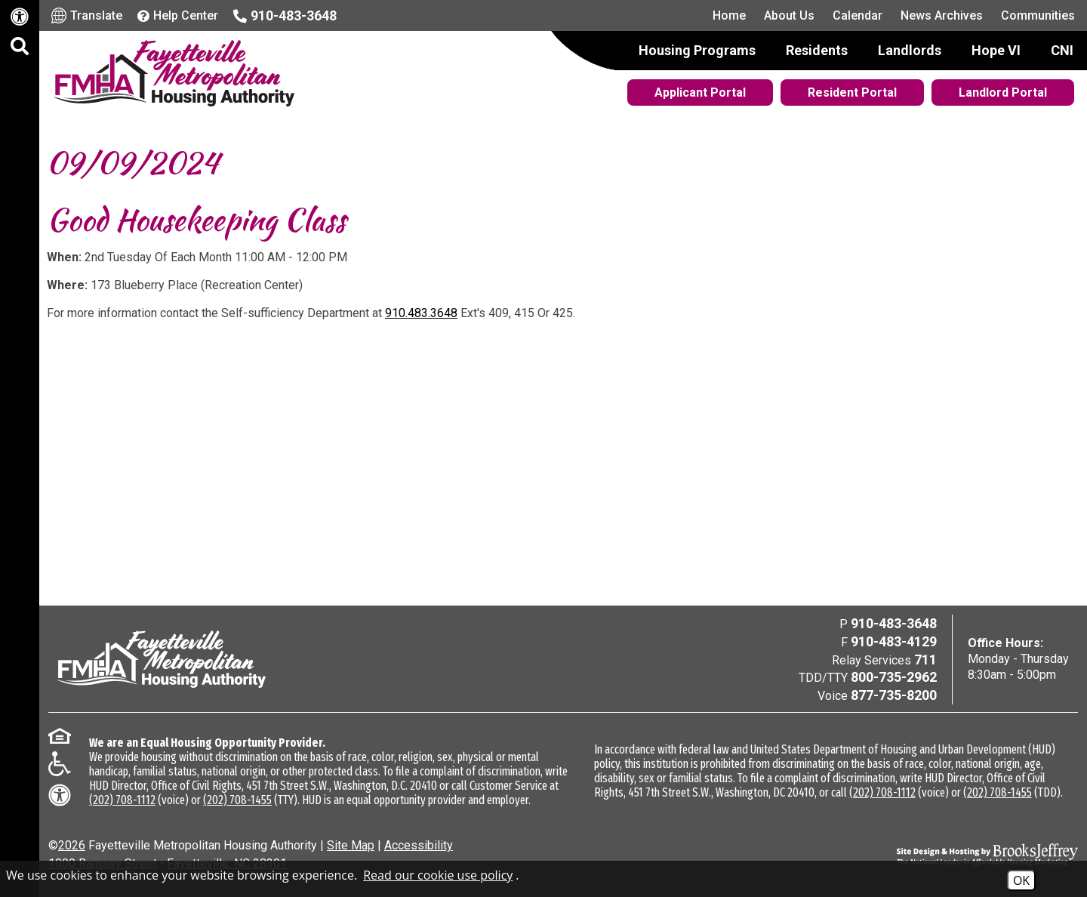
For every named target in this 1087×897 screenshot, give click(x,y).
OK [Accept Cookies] (1021, 880)
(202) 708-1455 (237, 800)
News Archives (942, 15)
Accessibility (418, 845)
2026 (71, 845)
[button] (20, 46)
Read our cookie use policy (438, 875)
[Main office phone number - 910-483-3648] (285, 15)
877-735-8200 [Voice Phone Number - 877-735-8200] (894, 695)
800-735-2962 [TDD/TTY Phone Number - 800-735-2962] (894, 677)
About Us (789, 15)
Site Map (350, 845)
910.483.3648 (421, 313)
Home (729, 15)
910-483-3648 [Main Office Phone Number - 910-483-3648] (894, 623)
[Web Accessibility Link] (20, 20)
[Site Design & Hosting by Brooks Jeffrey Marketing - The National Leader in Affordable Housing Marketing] (987, 854)
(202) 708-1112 (122, 800)
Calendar (857, 15)
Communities (1038, 15)
